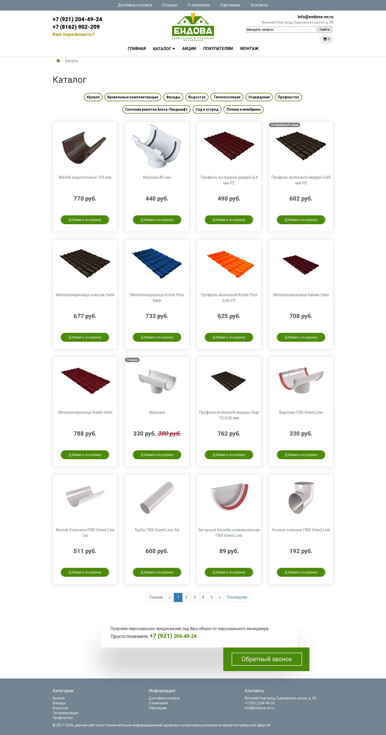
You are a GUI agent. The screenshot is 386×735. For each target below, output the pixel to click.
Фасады (173, 97)
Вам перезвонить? (73, 34)
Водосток (197, 97)
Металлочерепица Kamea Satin (301, 295)
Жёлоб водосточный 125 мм (85, 177)
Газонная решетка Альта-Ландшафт (156, 109)
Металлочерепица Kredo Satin (85, 412)
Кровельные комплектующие (132, 97)
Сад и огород (207, 109)
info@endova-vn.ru (315, 17)
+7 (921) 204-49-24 (77, 19)
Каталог (162, 48)
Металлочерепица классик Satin (85, 295)
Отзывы (169, 5)
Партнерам (230, 5)
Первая (156, 597)
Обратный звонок (266, 659)
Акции (189, 48)
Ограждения (259, 97)
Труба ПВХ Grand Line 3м (157, 530)
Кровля (93, 97)
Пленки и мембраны (243, 109)
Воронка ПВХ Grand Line (301, 412)
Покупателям (218, 48)
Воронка (157, 412)
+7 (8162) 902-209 (76, 27)
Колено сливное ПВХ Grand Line (301, 530)
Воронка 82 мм (157, 177)
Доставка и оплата (135, 5)
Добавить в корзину (84, 220)
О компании (199, 5)
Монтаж (249, 48)
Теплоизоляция (227, 97)
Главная (137, 48)
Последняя (237, 597)
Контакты (260, 5)
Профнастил (288, 97)
